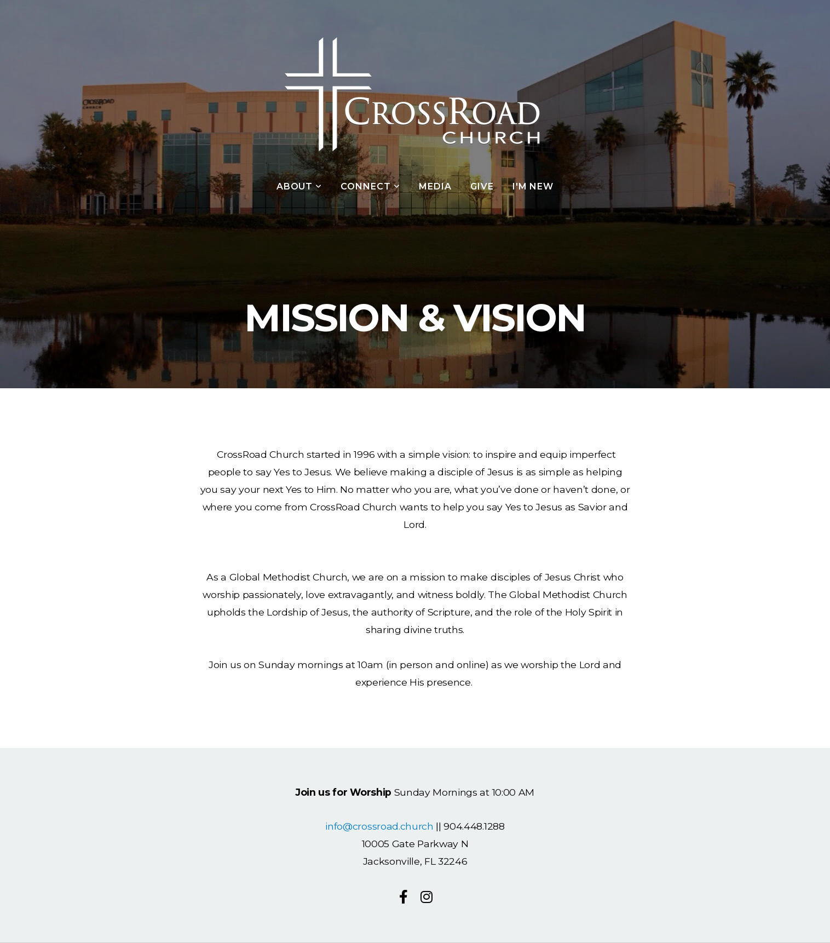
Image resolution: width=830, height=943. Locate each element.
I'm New (533, 186)
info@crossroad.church (379, 826)
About (299, 186)
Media (435, 186)
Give (482, 186)
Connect (370, 186)
